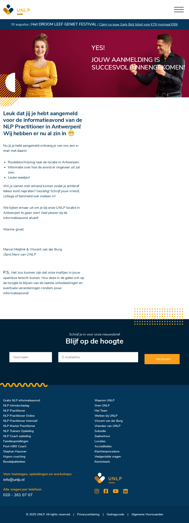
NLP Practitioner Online (18, 416)
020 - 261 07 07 (18, 494)
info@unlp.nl (13, 479)
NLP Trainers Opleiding (18, 431)
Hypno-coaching (14, 457)
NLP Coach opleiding (17, 436)
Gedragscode (115, 514)
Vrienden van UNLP (107, 426)
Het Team (100, 411)
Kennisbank (102, 462)
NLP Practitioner (14, 411)
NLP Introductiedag (16, 406)
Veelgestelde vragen (107, 457)
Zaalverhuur (102, 436)
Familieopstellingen (15, 441)
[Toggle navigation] (179, 9)
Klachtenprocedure (106, 451)
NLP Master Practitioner (19, 426)
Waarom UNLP (104, 400)
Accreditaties (103, 446)
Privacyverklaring (88, 514)
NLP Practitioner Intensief (20, 421)
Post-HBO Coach (14, 446)
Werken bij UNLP (105, 416)
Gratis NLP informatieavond (21, 400)
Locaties (100, 441)
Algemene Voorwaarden (147, 514)
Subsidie (100, 431)
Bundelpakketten (14, 462)
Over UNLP (102, 406)
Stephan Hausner (14, 451)
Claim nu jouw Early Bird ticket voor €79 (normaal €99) (138, 24)
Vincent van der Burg (108, 421)
